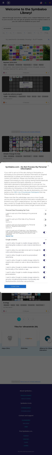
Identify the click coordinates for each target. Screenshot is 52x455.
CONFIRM (15, 286)
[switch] (44, 214)
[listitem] (26, 210)
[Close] (48, 166)
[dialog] (26, 227)
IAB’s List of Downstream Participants (26, 192)
